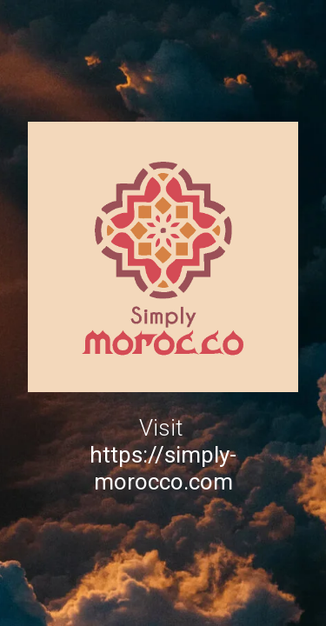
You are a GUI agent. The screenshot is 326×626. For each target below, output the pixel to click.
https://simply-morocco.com (163, 468)
